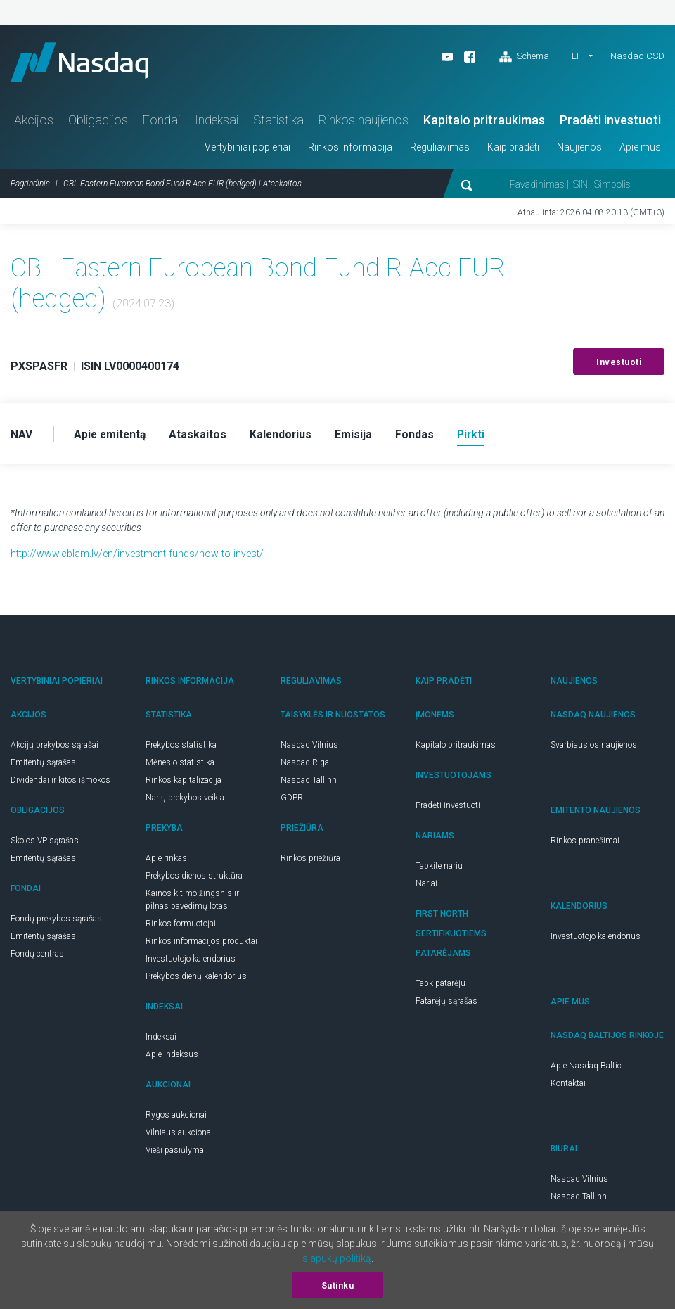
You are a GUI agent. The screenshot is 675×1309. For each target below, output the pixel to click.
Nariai (426, 887)
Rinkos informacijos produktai (201, 945)
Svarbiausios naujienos (594, 748)
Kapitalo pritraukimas (484, 122)
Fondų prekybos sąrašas (56, 922)
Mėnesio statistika (180, 766)
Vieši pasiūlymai (176, 1153)
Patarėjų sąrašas (446, 1004)
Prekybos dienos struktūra (194, 879)
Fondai (161, 122)
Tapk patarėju (440, 987)
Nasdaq (84, 63)
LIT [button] (578, 56)
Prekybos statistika (181, 748)
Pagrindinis (30, 186)
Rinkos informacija (350, 149)
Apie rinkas (166, 862)
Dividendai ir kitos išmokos (60, 783)
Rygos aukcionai (176, 1118)
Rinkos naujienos (364, 122)
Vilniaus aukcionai (179, 1136)
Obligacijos (98, 122)
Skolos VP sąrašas (45, 844)
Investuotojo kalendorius (191, 962)
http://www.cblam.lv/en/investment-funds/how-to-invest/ (137, 557)
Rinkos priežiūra (310, 862)
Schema (524, 57)
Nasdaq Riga (305, 766)
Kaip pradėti (513, 149)
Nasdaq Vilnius (309, 748)
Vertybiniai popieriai (247, 149)
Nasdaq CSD (637, 56)
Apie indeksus (172, 1058)
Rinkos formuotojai (181, 927)
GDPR (292, 801)
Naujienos (579, 149)
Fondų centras (37, 957)
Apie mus (640, 149)
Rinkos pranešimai (585, 844)
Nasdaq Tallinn (309, 783)
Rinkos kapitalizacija (183, 783)
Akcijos (33, 122)
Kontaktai (568, 1087)
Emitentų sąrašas (43, 766)
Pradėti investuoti (610, 122)
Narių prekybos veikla (185, 801)
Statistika (278, 122)
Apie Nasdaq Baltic (586, 1069)
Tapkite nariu (439, 869)
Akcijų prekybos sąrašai (54, 748)
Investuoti (618, 365)
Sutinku (337, 1286)
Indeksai (216, 122)
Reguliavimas (440, 149)
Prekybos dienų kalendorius (196, 980)
